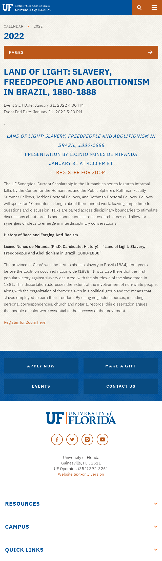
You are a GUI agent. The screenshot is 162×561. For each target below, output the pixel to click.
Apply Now (41, 365)
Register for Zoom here (25, 322)
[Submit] (139, 7)
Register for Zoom (81, 172)
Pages (83, 52)
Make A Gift (120, 365)
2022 (38, 26)
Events (41, 386)
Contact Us (121, 386)
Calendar (14, 26)
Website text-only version (81, 474)
